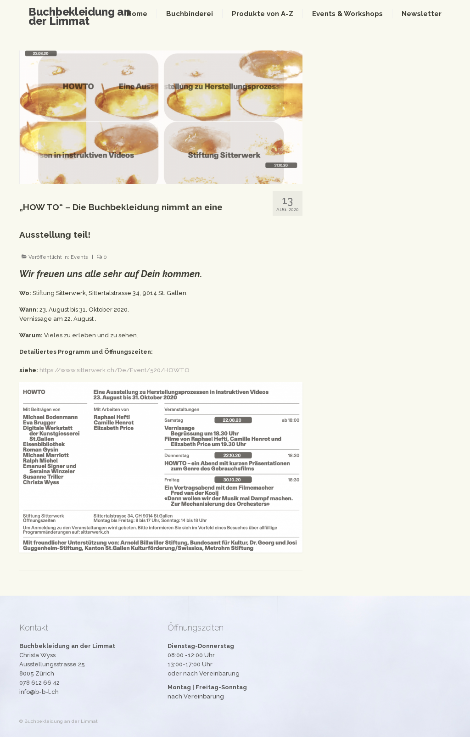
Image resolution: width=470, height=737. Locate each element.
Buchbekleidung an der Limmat (79, 16)
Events (79, 257)
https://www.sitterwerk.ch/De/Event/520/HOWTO (114, 370)
